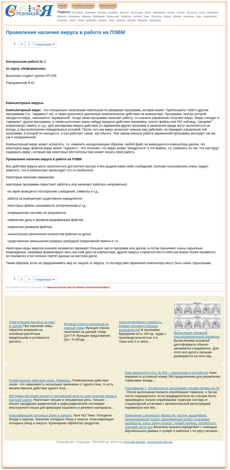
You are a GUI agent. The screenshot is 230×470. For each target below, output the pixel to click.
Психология (156, 16)
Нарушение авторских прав (59, 287)
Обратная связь (107, 5)
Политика (137, 16)
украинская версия (159, 442)
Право (146, 16)
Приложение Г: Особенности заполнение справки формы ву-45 (172, 388)
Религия (167, 16)
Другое (148, 12)
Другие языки (137, 12)
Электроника (155, 20)
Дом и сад (124, 12)
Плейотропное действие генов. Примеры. (40, 380)
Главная (62, 5)
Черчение (120, 20)
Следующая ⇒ (44, 44)
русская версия (135, 442)
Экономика (142, 20)
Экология (131, 20)
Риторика (177, 16)
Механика (86, 16)
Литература (192, 12)
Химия (112, 20)
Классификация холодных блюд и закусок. (40, 415)
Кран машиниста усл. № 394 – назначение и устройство (167, 373)
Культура (181, 12)
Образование (99, 16)
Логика (202, 12)
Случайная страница (83, 5)
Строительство (210, 16)
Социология (188, 16)
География (113, 12)
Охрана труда (113, 16)
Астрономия (90, 12)
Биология (102, 12)
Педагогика (126, 16)
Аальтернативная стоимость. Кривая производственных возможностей (140, 326)
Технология (62, 20)
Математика (212, 12)
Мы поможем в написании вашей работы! (91, 287)
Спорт (199, 16)
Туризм (72, 20)
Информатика (159, 12)
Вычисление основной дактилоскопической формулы (196, 335)
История (171, 12)
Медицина (61, 16)
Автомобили (77, 12)
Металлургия (74, 16)
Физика (81, 20)
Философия (91, 20)
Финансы (103, 20)
